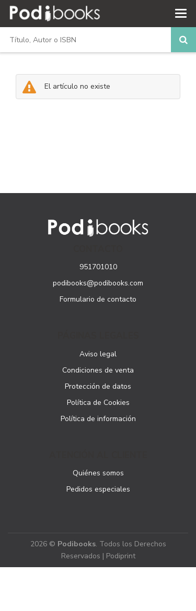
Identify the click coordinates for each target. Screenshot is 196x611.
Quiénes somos (98, 473)
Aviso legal (98, 354)
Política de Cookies (98, 403)
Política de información (98, 419)
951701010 (98, 267)
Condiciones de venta (98, 370)
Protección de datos (98, 386)
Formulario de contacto (98, 299)
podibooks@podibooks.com (98, 283)
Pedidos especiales (98, 489)
